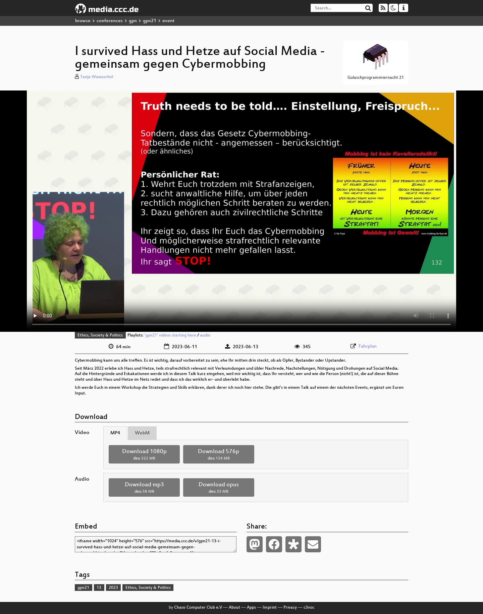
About (234, 607)
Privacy (290, 607)
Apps (251, 607)
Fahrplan (368, 346)
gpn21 (149, 21)
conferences (110, 21)
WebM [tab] (142, 433)
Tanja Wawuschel (96, 77)
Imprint (270, 607)
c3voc (309, 607)
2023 (113, 588)
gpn (133, 21)
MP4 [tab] (115, 433)
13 (99, 588)
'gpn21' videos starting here (170, 335)
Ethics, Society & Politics (100, 335)
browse (83, 21)
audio (205, 335)
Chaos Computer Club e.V (198, 607)
